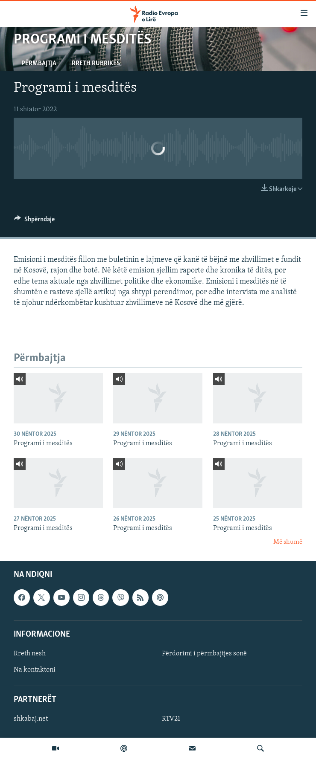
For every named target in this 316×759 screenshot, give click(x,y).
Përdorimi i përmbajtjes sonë (204, 653)
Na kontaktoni (35, 669)
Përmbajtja (38, 63)
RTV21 (171, 719)
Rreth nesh (30, 653)
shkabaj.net (31, 719)
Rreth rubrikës (96, 63)
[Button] (34, 221)
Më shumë (287, 542)
